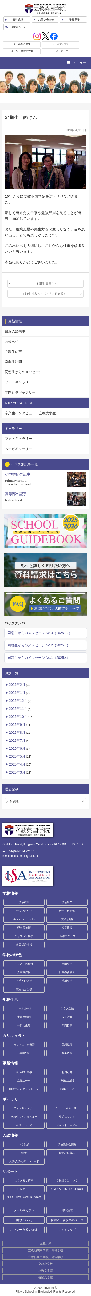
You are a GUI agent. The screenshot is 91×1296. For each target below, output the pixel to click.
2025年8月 (17, 732)
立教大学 (45, 1243)
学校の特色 (12, 955)
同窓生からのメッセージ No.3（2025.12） (40, 633)
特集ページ (67, 1089)
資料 (17, 19)
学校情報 (10, 893)
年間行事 (67, 1025)
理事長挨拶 (24, 927)
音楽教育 (67, 1053)
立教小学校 (45, 1264)
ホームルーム (24, 1008)
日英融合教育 (67, 972)
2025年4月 (17, 764)
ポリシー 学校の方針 (22, 51)
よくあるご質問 (21, 44)
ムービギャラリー (18, 449)
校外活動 (67, 1016)
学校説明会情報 (67, 1144)
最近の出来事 (15, 331)
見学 (74, 19)
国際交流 (67, 963)
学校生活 (10, 1000)
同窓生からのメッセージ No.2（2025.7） (39, 645)
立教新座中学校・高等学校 (45, 1257)
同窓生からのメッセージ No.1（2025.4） (39, 657)
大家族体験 (24, 972)
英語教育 (67, 1044)
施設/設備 (67, 919)
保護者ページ (18, 27)
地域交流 (67, 980)
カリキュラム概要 (24, 1044)
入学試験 (24, 1144)
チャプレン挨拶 (24, 936)
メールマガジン (60, 44)
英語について (67, 1116)
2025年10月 (18, 716)
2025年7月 (17, 740)
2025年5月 (17, 756)
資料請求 (67, 1210)
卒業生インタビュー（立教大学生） (32, 413)
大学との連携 (24, 980)
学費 (24, 1152)
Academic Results (24, 919)
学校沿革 (67, 902)
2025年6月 (17, 748)
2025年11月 (18, 709)
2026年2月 (17, 685)
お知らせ (11, 341)
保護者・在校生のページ (67, 1220)
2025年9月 (17, 724)
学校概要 (24, 902)
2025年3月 (17, 772)
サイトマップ (60, 51)
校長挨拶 (67, 927)
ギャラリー (12, 1099)
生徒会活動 (24, 1016)
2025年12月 (18, 701)
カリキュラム (14, 1036)
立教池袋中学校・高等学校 (45, 1250)
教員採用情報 (24, 944)
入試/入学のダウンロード (24, 1161)
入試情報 (10, 1135)
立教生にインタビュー (24, 1116)
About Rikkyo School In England (24, 1197)
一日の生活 (24, 1025)
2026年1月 (17, 693)
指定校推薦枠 (67, 1152)
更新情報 (10, 1063)
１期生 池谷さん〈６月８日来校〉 (44, 294)
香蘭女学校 (45, 1277)
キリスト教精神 (24, 963)
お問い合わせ (46, 19)
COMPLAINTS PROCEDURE (67, 1188)
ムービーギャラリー (67, 1108)
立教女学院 (45, 1270)
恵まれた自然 (24, 989)
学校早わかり (24, 910)
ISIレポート (24, 1188)
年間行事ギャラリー (20, 392)
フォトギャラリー (18, 382)
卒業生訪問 (13, 362)
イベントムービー (67, 1125)
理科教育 (24, 1053)
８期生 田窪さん (46, 283)
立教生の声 (13, 352)
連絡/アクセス (67, 936)
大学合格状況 (67, 910)
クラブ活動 (67, 1008)
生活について (24, 1125)
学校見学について (67, 1180)
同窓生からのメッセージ (23, 372)
